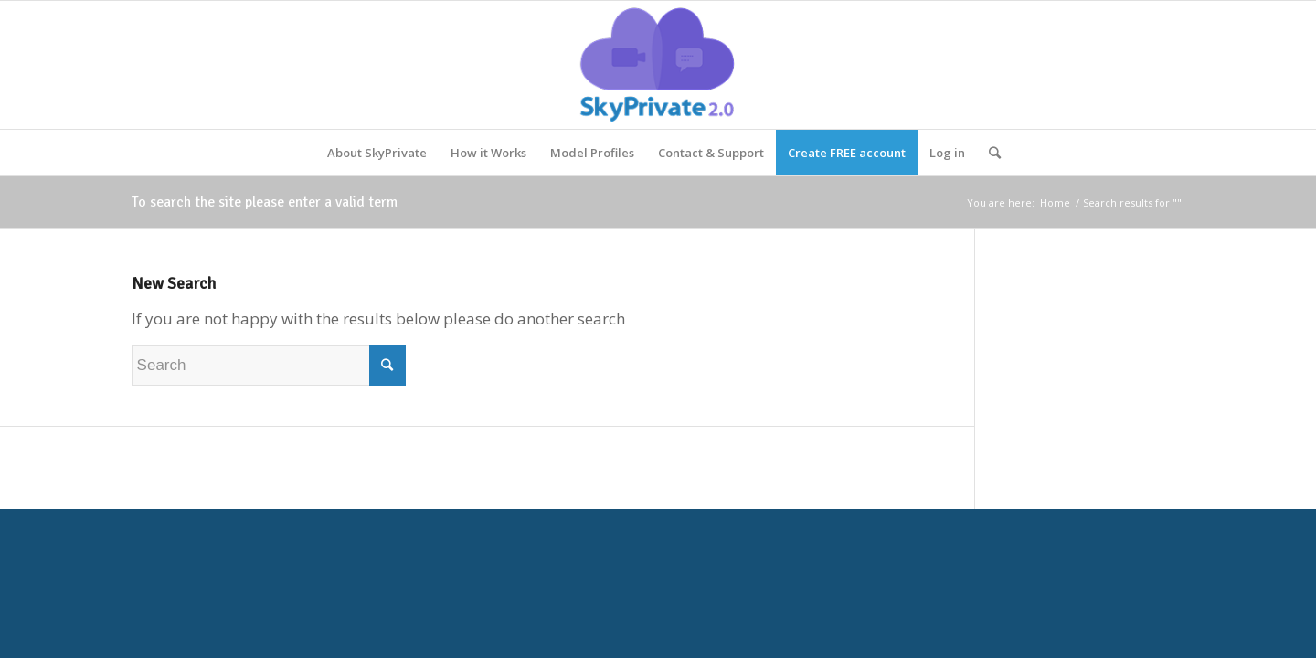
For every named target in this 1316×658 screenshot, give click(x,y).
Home (1055, 202)
